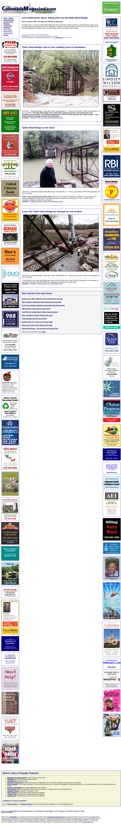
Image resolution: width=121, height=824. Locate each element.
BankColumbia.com (112, 59)
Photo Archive (8, 31)
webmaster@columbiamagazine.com (56, 817)
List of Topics (8, 29)
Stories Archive (8, 33)
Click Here (112, 667)
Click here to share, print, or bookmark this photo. (50, 117)
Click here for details (10, 105)
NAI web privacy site (88, 822)
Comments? (33, 117)
